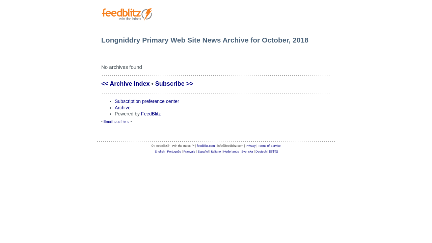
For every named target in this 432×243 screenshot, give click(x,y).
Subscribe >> (174, 83)
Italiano (216, 151)
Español (203, 151)
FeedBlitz (151, 113)
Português (174, 151)
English (160, 151)
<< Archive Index (125, 83)
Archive (123, 107)
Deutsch (261, 151)
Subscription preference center (147, 101)
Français (189, 151)
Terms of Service (269, 145)
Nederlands (231, 151)
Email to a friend (117, 121)
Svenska (247, 151)
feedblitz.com (206, 145)
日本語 (273, 151)
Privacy (251, 145)
